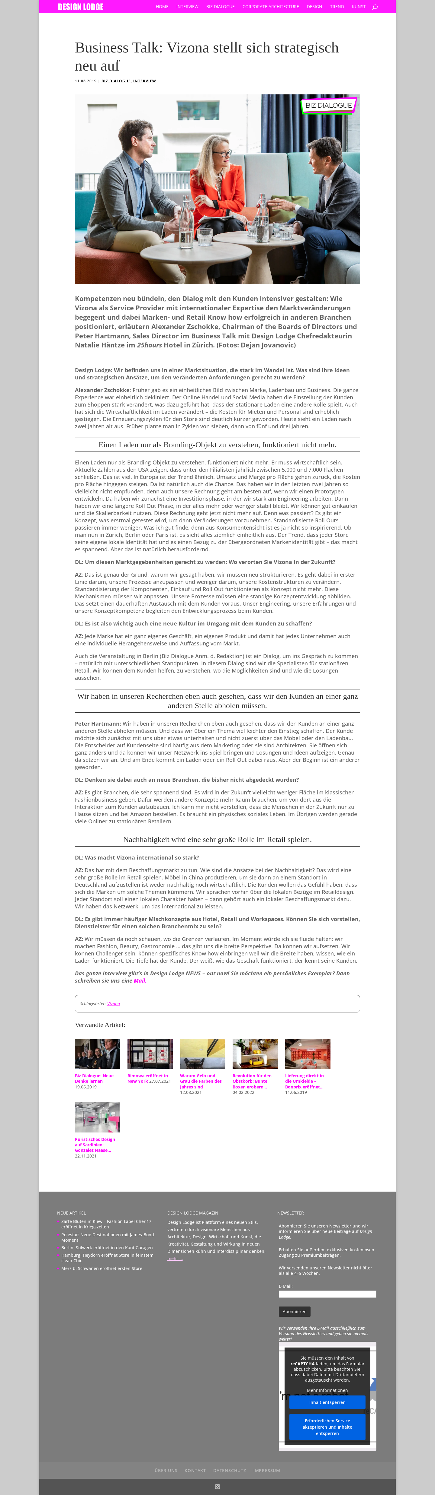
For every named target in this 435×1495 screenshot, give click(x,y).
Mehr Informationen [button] (327, 1390)
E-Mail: (286, 1286)
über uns (166, 1470)
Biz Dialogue (220, 7)
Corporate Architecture (271, 7)
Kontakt (195, 1470)
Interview (187, 7)
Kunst (359, 7)
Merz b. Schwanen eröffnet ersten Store (101, 1268)
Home (162, 7)
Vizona (113, 1003)
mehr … (175, 1258)
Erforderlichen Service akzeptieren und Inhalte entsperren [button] (328, 1427)
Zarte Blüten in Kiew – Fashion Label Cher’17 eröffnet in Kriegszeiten (106, 1224)
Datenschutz (229, 1470)
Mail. (141, 980)
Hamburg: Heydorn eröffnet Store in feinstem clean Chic (107, 1257)
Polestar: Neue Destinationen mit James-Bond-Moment (108, 1237)
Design (314, 7)
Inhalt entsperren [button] (328, 1402)
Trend (337, 7)
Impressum (266, 1470)
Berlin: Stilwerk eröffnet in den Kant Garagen (107, 1247)
